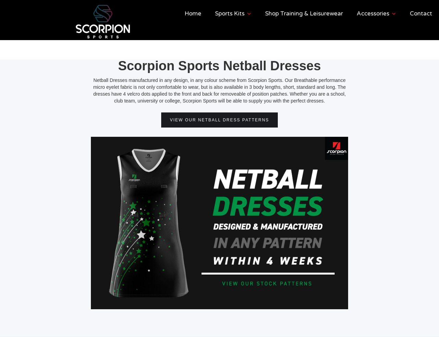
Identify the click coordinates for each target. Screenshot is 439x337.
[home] (78, 22)
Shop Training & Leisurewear (304, 13)
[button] (233, 13)
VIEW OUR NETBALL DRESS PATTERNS (219, 120)
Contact (421, 13)
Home (193, 13)
